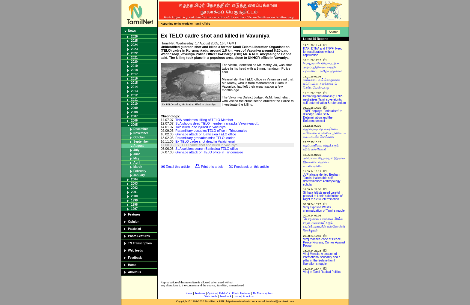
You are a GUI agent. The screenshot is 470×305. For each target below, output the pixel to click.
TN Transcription (140, 243)
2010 (134, 103)
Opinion (133, 221)
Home (132, 265)
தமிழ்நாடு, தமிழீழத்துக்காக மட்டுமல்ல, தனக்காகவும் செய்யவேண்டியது (321, 83)
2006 (134, 120)
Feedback (135, 257)
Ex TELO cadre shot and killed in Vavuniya (206, 145)
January (139, 175)
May (136, 158)
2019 (134, 66)
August (138, 145)
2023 (134, 49)
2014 (134, 87)
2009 (134, 108)
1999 (134, 200)
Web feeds (135, 250)
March (137, 166)
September (141, 141)
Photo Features (139, 236)
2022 (134, 53)
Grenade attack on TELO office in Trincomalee (209, 152)
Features (134, 214)
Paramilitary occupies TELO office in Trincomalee (211, 130)
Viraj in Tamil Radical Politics (322, 271)
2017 (134, 74)
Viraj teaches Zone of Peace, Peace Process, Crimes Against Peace (324, 242)
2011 (134, 99)
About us (134, 272)
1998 (134, 204)
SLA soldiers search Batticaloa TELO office (206, 148)
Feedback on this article (251, 166)
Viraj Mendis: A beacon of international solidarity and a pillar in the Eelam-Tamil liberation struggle (322, 258)
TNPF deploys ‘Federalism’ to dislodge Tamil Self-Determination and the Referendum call (322, 115)
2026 (134, 36)
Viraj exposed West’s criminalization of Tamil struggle (324, 209)
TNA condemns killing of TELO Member (204, 120)
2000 (134, 196)
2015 (134, 82)
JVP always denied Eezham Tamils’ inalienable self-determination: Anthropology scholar (322, 179)
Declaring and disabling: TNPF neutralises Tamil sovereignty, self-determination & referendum (324, 99)
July (136, 150)
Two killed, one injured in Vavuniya (200, 127)
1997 (134, 208)
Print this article (212, 166)
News (132, 30)
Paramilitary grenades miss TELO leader (205, 138)
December (140, 129)
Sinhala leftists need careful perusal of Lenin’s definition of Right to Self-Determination (323, 196)
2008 (134, 112)
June (136, 154)
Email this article (178, 166)
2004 (134, 179)
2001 (134, 192)
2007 (134, 116)
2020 (134, 61)
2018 (134, 70)
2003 (134, 183)
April (136, 162)
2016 (134, 78)
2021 (134, 57)
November (140, 133)
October (139, 137)
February (139, 171)
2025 (134, 40)
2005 (134, 124)
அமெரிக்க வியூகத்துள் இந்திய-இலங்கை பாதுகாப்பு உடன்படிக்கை (324, 162)
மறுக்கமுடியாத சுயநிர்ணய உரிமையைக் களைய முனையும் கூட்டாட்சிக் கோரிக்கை (324, 132)
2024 (134, 45)
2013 (134, 91)
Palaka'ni (134, 229)
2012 (134, 95)
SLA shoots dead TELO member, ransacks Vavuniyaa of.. (217, 123)
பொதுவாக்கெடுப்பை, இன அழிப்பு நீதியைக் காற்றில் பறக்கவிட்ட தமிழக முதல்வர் (322, 67)
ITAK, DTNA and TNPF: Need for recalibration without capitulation (322, 52)
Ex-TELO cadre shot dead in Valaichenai (205, 141)
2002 (134, 187)
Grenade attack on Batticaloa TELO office (205, 134)
